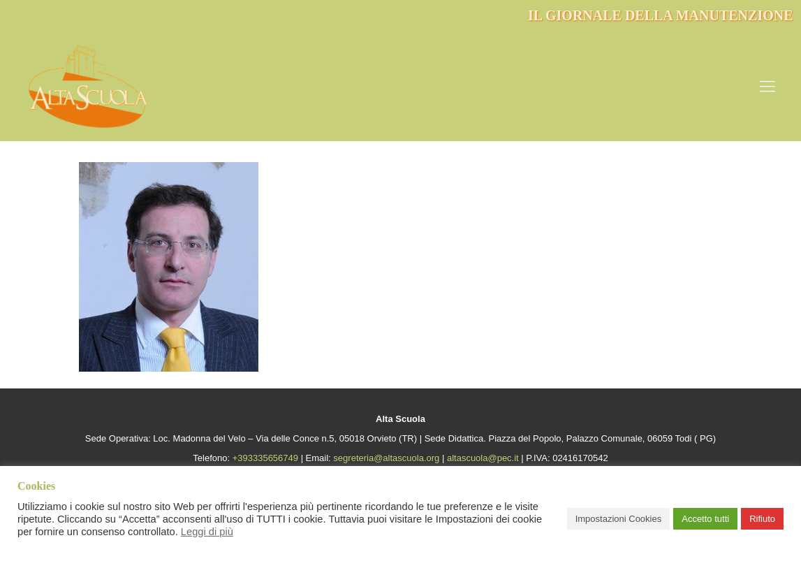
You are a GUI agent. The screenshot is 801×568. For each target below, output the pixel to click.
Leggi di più (207, 531)
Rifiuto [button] (762, 519)
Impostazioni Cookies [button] (618, 519)
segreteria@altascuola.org (386, 458)
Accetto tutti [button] (705, 519)
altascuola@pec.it (483, 458)
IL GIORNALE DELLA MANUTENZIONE (660, 15)
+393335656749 (265, 458)
